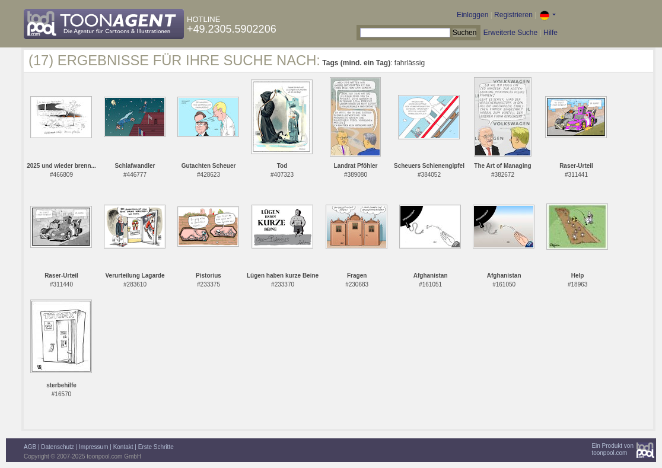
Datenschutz (57, 447)
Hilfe (550, 32)
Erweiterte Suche (510, 32)
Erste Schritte (156, 447)
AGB (30, 447)
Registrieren (513, 15)
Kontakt (123, 447)
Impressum (93, 447)
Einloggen (472, 15)
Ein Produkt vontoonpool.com (612, 449)
